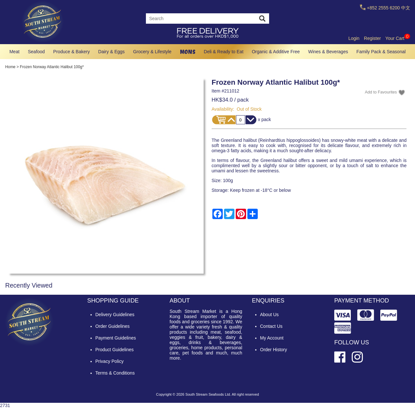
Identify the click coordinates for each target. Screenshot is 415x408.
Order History (273, 349)
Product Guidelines (114, 349)
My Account (271, 337)
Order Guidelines (112, 326)
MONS (188, 51)
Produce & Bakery (71, 51)
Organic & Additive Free (276, 51)
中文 (405, 7)
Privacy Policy (109, 361)
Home (10, 67)
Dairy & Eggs (111, 51)
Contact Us (271, 326)
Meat (14, 51)
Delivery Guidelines (115, 314)
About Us (269, 314)
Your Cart (397, 38)
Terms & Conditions (115, 373)
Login (353, 38)
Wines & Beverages (328, 51)
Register (372, 38)
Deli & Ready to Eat (223, 51)
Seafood (36, 51)
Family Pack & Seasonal (381, 51)
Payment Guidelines (115, 337)
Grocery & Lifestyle (152, 51)
